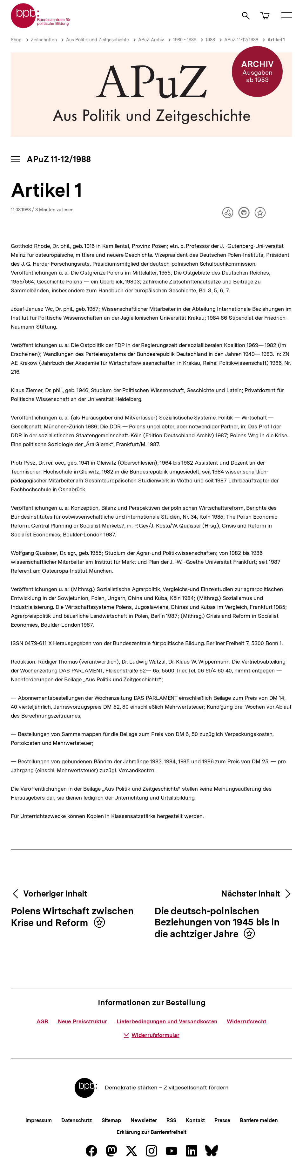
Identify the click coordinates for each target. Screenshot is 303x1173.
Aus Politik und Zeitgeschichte (97, 39)
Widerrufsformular (151, 1035)
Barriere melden (259, 1120)
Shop (16, 39)
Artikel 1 (276, 39)
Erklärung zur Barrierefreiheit (151, 1132)
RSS (171, 1120)
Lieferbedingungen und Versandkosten (167, 1021)
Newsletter (144, 1120)
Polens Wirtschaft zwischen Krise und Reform (72, 917)
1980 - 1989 (184, 39)
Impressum (38, 1120)
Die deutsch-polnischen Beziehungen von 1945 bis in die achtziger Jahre (216, 923)
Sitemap (111, 1120)
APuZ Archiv (151, 39)
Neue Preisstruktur (82, 1021)
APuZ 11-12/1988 (241, 39)
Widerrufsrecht (246, 1021)
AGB (42, 1021)
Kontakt (195, 1120)
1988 (210, 39)
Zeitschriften (44, 39)
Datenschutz (76, 1120)
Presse (222, 1120)
